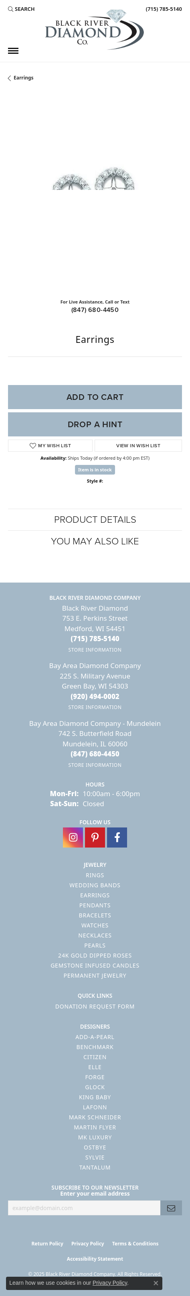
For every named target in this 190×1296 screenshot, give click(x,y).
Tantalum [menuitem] (95, 1167)
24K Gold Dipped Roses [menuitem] (95, 955)
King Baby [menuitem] (95, 1097)
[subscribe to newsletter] (171, 1207)
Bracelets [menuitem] (95, 915)
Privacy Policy (87, 1243)
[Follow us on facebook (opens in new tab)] (117, 837)
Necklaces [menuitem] (94, 935)
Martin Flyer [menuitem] (95, 1127)
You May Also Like (95, 541)
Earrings (24, 77)
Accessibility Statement (95, 1258)
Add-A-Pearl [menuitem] (94, 1037)
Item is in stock (95, 470)
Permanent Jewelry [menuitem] (94, 975)
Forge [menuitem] (95, 1077)
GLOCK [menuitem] (95, 1087)
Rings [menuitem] (95, 875)
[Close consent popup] (156, 1283)
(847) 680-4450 (95, 309)
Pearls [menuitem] (95, 945)
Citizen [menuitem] (95, 1057)
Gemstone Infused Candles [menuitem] (95, 965)
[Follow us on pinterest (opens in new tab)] (95, 837)
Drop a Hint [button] (95, 424)
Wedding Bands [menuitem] (94, 885)
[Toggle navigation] (13, 51)
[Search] (21, 9)
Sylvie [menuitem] (95, 1157)
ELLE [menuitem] (94, 1067)
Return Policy (47, 1243)
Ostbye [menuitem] (95, 1147)
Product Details (95, 519)
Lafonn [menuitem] (95, 1107)
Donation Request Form (95, 1006)
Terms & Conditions (135, 1243)
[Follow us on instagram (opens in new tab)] (73, 837)
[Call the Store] (95, 638)
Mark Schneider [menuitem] (95, 1117)
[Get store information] (94, 649)
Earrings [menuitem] (95, 895)
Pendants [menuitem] (95, 905)
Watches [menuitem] (95, 925)
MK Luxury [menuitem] (95, 1137)
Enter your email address (94, 1193)
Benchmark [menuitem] (95, 1047)
